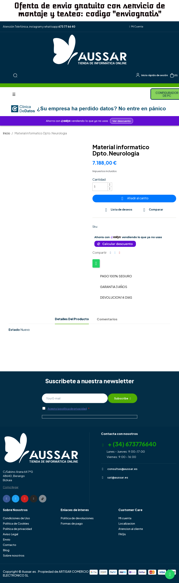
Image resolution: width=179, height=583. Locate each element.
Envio (6, 539)
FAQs (122, 534)
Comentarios (107, 319)
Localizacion (126, 523)
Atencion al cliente (130, 528)
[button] (136, 26)
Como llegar (10, 487)
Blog (6, 550)
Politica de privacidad (17, 528)
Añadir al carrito (134, 198)
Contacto (9, 544)
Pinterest (119, 253)
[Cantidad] (100, 187)
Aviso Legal (10, 534)
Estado (14, 330)
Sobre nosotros (13, 555)
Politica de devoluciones (77, 518)
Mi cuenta (124, 518)
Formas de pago (72, 523)
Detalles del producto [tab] (72, 319)
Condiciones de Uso (16, 518)
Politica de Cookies (16, 523)
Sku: (95, 226)
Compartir (110, 253)
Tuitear (115, 253)
